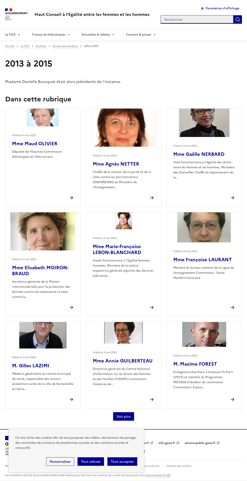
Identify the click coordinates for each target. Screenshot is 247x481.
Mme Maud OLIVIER (34, 143)
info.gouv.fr (166, 443)
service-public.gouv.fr (200, 443)
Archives (41, 46)
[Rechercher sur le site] (197, 19)
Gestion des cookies (179, 466)
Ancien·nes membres (65, 46)
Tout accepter (122, 461)
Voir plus (124, 416)
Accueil (9, 46)
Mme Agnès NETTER (116, 163)
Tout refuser (91, 461)
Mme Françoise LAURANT (202, 259)
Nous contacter (150, 466)
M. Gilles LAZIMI (30, 365)
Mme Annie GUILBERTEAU (123, 360)
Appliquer (237, 19)
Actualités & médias (96, 34)
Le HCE (10, 34)
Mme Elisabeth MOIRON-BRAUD (40, 270)
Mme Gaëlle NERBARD (198, 154)
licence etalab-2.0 (155, 475)
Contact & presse (138, 34)
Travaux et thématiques (48, 34)
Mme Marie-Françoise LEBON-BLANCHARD (117, 249)
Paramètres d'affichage (222, 8)
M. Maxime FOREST (195, 364)
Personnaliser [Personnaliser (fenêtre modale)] (60, 461)
